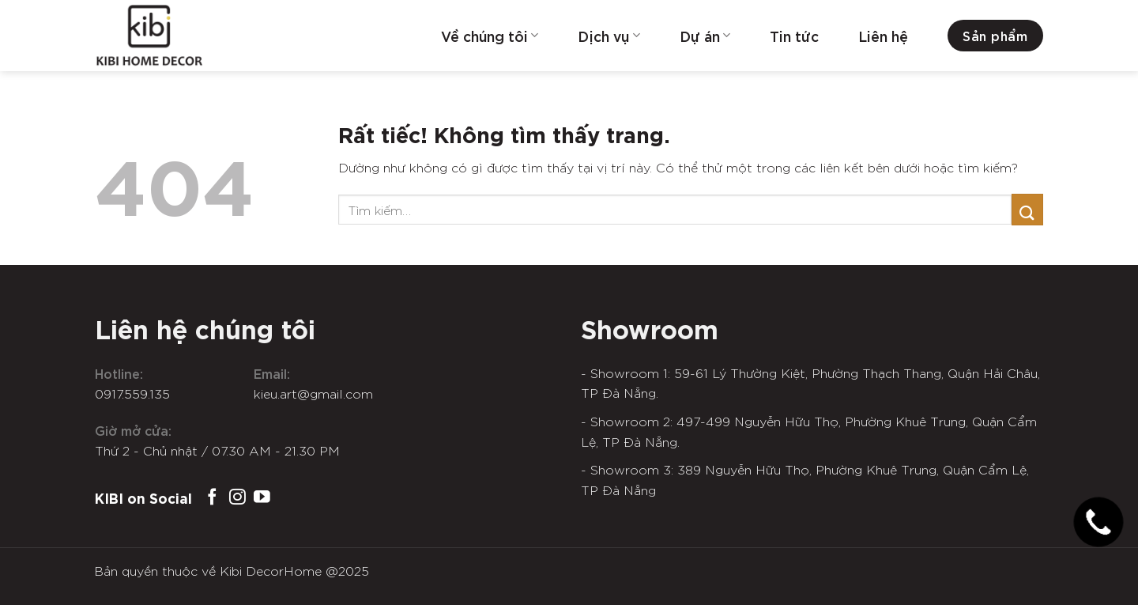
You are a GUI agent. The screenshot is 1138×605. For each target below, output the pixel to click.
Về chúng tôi (489, 35)
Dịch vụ (608, 35)
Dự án (705, 35)
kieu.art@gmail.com (313, 393)
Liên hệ (883, 35)
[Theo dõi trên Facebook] (212, 498)
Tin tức (794, 35)
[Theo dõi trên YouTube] (262, 498)
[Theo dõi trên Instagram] (237, 498)
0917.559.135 (132, 393)
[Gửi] (1027, 209)
